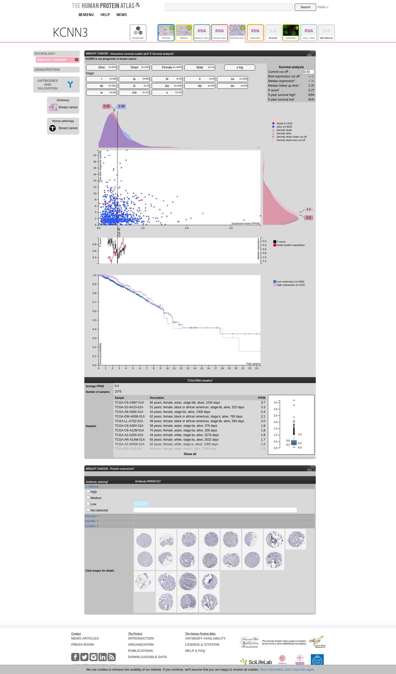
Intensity (90, 516)
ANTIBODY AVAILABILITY (205, 638)
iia (239, 79)
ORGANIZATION (141, 644)
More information (271, 669)
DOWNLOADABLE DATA (147, 657)
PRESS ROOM (82, 644)
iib (108, 86)
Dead (140, 67)
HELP (105, 14)
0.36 (311, 81)
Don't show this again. (300, 669)
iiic (239, 86)
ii (206, 79)
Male (205, 67)
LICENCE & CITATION (202, 644)
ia (141, 79)
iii (141, 86)
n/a (140, 92)
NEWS (121, 14)
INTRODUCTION (141, 638)
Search (305, 7)
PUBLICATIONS (140, 651)
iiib (206, 86)
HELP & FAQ (195, 651)
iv (108, 92)
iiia (173, 86)
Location (90, 526)
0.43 (311, 76)
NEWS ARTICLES (85, 638)
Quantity (90, 521)
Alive (107, 67)
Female (172, 67)
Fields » (323, 7)
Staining (93, 486)
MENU (86, 14)
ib (174, 79)
